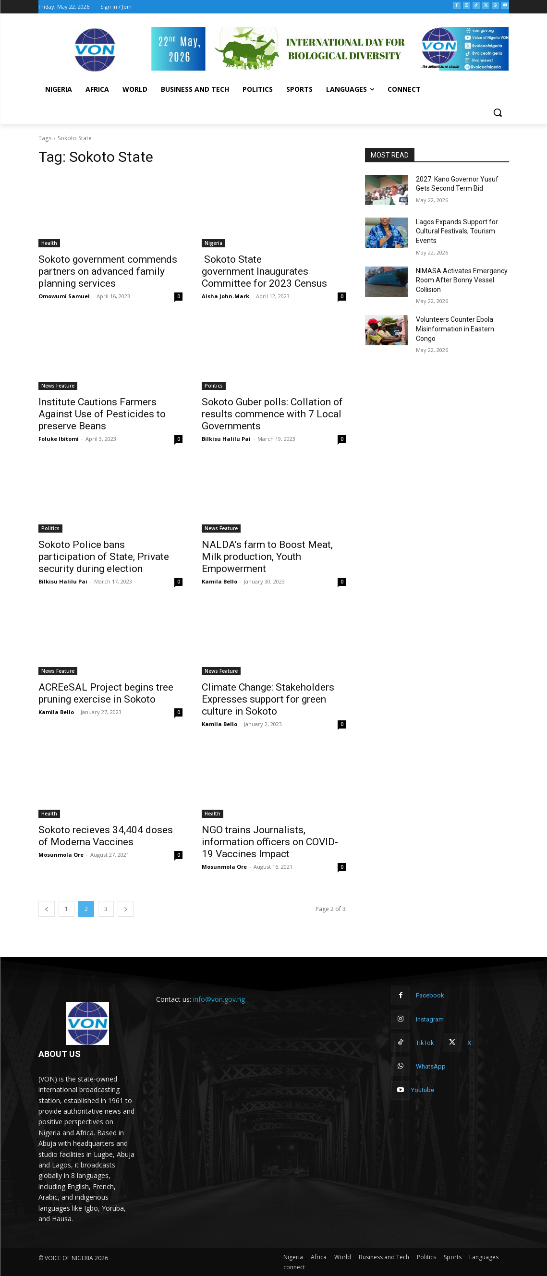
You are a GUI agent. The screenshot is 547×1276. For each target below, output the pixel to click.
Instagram (430, 1019)
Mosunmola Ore (61, 854)
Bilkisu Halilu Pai (226, 438)
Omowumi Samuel (64, 296)
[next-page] (126, 909)
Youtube (422, 1090)
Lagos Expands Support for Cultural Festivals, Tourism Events (457, 231)
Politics (214, 385)
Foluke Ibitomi (58, 438)
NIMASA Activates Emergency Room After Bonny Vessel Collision (462, 280)
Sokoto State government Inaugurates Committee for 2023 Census (264, 271)
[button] (497, 112)
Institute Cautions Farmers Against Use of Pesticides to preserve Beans (102, 414)
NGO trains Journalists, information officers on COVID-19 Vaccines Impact (270, 842)
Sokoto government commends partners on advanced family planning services (107, 271)
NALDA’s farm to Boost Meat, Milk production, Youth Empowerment (267, 556)
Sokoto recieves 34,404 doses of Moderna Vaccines (105, 836)
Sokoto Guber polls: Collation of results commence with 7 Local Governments (272, 414)
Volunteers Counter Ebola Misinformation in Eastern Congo (455, 329)
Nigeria (213, 243)
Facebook (430, 995)
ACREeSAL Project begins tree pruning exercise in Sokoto (105, 693)
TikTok (425, 1042)
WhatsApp (431, 1066)
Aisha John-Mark (225, 296)
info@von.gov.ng (219, 999)
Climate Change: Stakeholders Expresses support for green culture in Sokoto (268, 699)
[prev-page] (46, 909)
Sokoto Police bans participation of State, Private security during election (103, 556)
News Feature (57, 385)
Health (49, 243)
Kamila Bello (219, 581)
